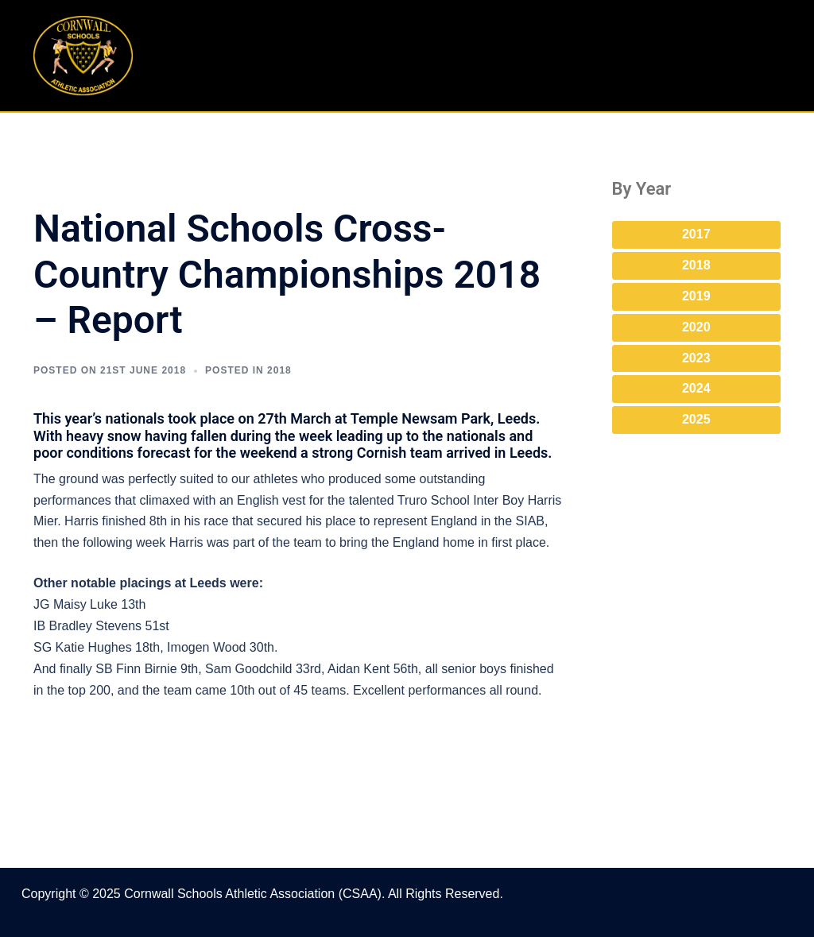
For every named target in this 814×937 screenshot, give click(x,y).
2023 (696, 358)
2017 (696, 234)
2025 (696, 419)
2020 (696, 327)
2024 (696, 388)
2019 (696, 296)
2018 (696, 265)
